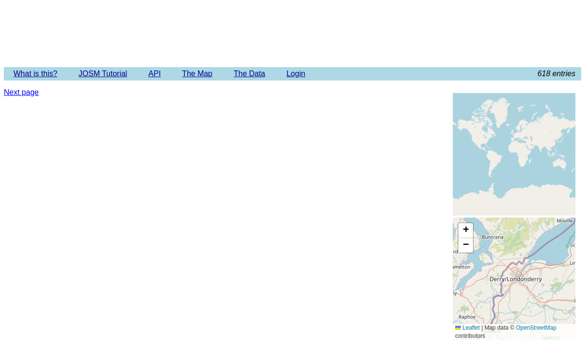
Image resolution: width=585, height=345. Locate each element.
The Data (249, 73)
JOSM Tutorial (103, 73)
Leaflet (467, 327)
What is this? (35, 73)
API (155, 73)
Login (296, 73)
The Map (197, 73)
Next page (21, 92)
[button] (466, 230)
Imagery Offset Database (292, 33)
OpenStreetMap (536, 327)
